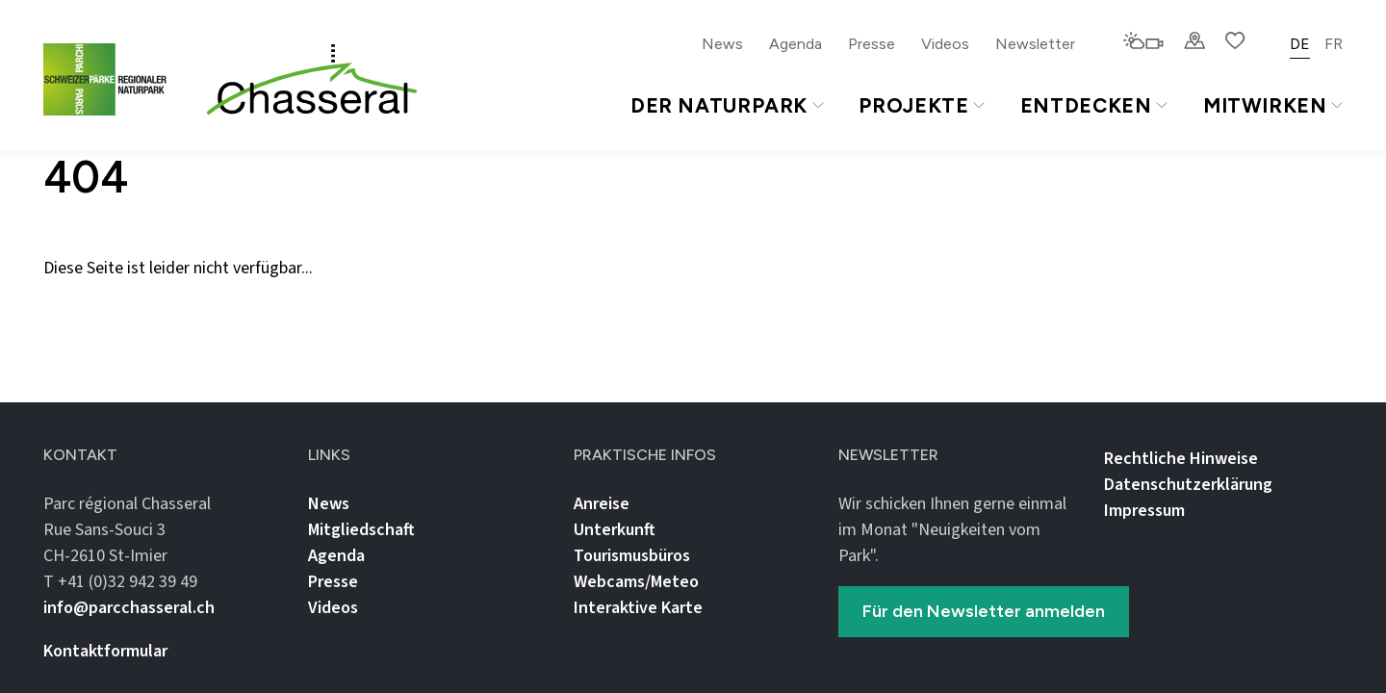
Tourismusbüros (632, 556)
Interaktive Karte (638, 608)
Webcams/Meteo (636, 582)
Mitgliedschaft (361, 530)
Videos (945, 44)
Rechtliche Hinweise (1181, 459)
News (722, 44)
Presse (871, 44)
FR (1333, 44)
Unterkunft (614, 530)
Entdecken (1094, 105)
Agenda (795, 44)
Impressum (1144, 511)
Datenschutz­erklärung (1188, 485)
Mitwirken (1273, 105)
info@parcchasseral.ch (129, 608)
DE (1300, 44)
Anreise (601, 504)
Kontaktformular (105, 651)
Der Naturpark (727, 105)
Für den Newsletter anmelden (983, 611)
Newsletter (1035, 44)
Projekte (921, 105)
